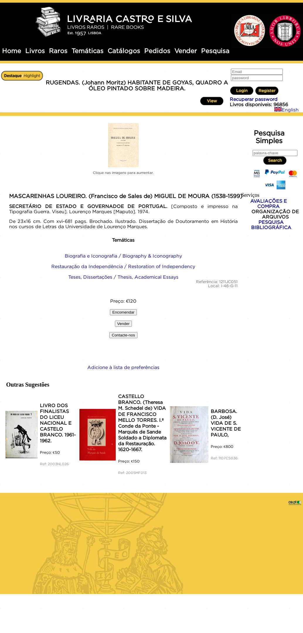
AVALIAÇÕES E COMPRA (268, 203)
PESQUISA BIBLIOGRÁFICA (271, 224)
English (286, 109)
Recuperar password (254, 99)
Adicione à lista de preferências (123, 367)
